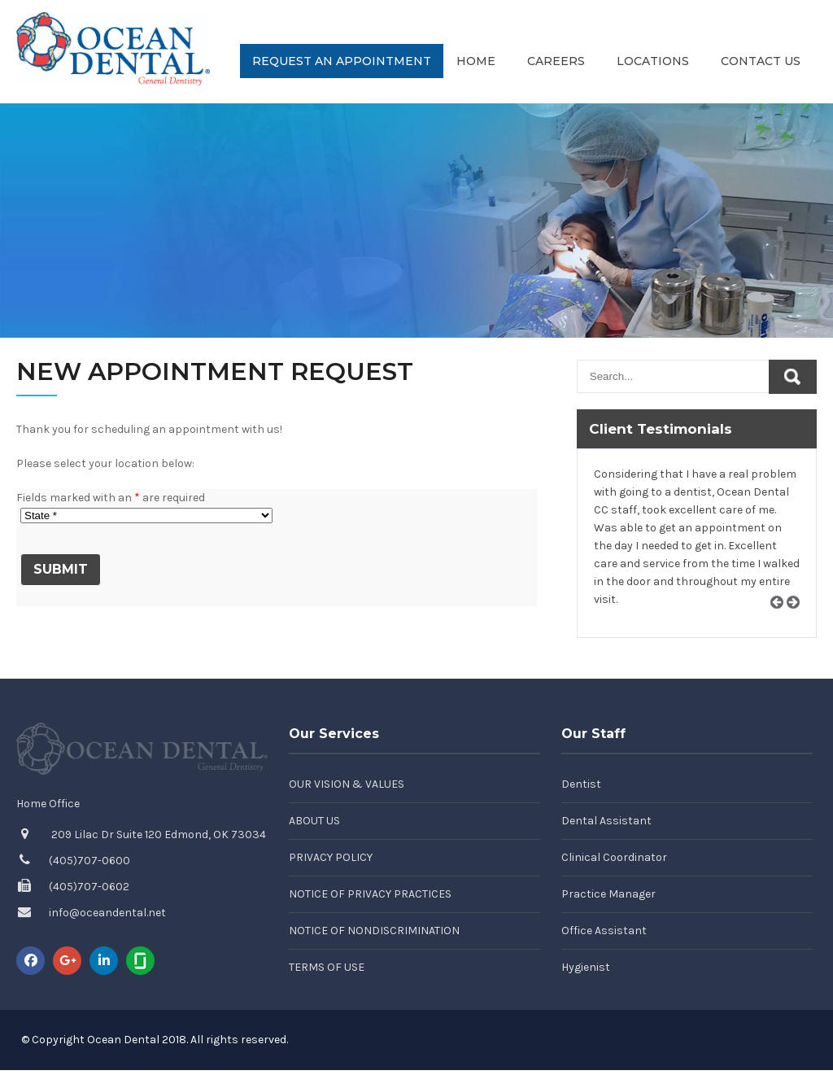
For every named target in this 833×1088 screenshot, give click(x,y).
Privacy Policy (331, 857)
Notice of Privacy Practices (370, 894)
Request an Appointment (341, 61)
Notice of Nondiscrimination (374, 930)
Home (475, 61)
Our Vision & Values (346, 784)
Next (799, 621)
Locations (653, 61)
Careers (556, 61)
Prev (782, 621)
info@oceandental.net (107, 913)
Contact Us (760, 61)
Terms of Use (326, 967)
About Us (314, 821)
